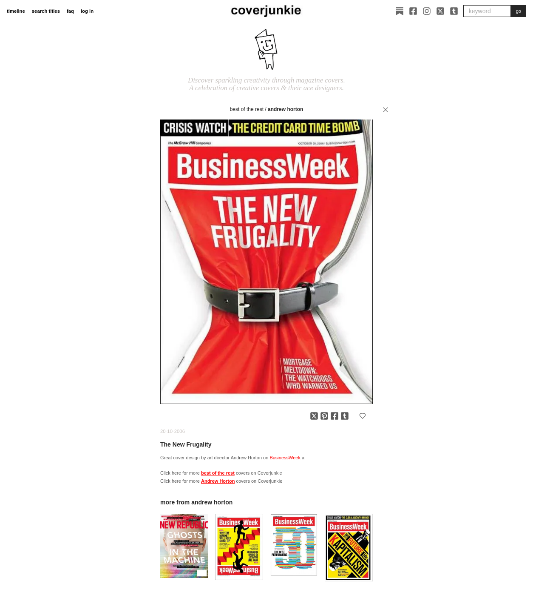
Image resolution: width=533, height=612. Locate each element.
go (518, 11)
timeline (16, 11)
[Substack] (399, 11)
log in (87, 11)
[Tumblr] (454, 11)
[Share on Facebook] (334, 416)
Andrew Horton (285, 109)
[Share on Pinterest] (324, 416)
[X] (440, 11)
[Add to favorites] (362, 415)
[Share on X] (314, 416)
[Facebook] (413, 11)
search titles (46, 11)
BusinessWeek (285, 457)
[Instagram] (426, 11)
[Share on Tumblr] (344, 416)
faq (70, 11)
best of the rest (247, 109)
